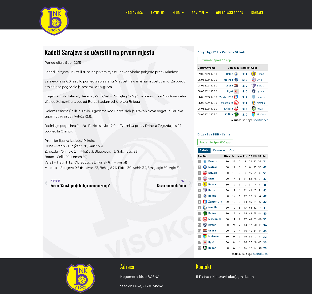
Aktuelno (158, 12)
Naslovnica (134, 12)
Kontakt (257, 12)
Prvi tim (200, 12)
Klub (178, 12)
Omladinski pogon (229, 12)
